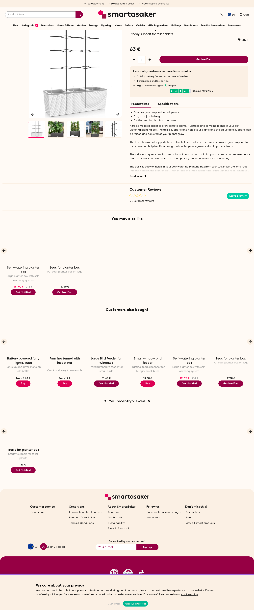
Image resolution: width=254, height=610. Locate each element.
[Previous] (33, 125)
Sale (188, 523)
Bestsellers (47, 25)
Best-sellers (192, 518)
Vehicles (140, 25)
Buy (23, 394)
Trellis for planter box (23, 461)
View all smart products (200, 528)
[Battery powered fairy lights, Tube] (23, 347)
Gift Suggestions (158, 25)
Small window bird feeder (148, 372)
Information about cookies (85, 518)
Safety (129, 25)
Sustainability (116, 528)
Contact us (37, 518)
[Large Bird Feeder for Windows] (106, 347)
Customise (114, 603)
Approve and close (135, 603)
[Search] (44, 14)
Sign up (147, 552)
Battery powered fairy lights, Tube (23, 372)
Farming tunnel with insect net (65, 372)
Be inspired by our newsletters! (127, 547)
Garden (81, 25)
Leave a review (238, 207)
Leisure (118, 25)
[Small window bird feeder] (147, 347)
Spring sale (29, 25)
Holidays (176, 25)
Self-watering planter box (23, 281)
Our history (115, 523)
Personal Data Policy (82, 523)
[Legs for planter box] (65, 256)
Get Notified (203, 70)
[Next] (118, 125)
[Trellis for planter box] (23, 438)
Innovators (234, 25)
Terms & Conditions (81, 528)
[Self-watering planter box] (23, 256)
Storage (93, 25)
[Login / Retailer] (221, 15)
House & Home (65, 25)
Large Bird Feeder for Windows (106, 372)
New (15, 25)
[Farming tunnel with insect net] (65, 347)
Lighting (106, 25)
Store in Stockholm (119, 534)
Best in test (191, 25)
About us (113, 518)
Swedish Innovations (213, 25)
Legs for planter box (64, 279)
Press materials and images (164, 518)
